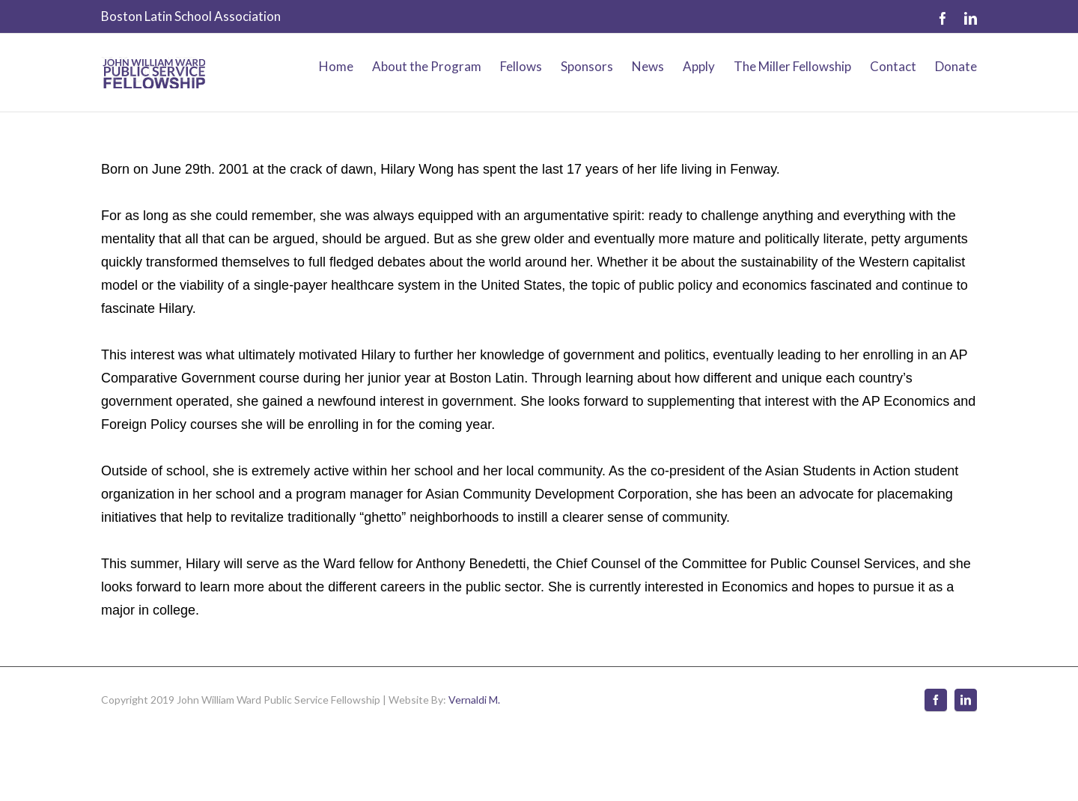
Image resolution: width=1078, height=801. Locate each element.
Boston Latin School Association (191, 16)
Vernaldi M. (474, 699)
